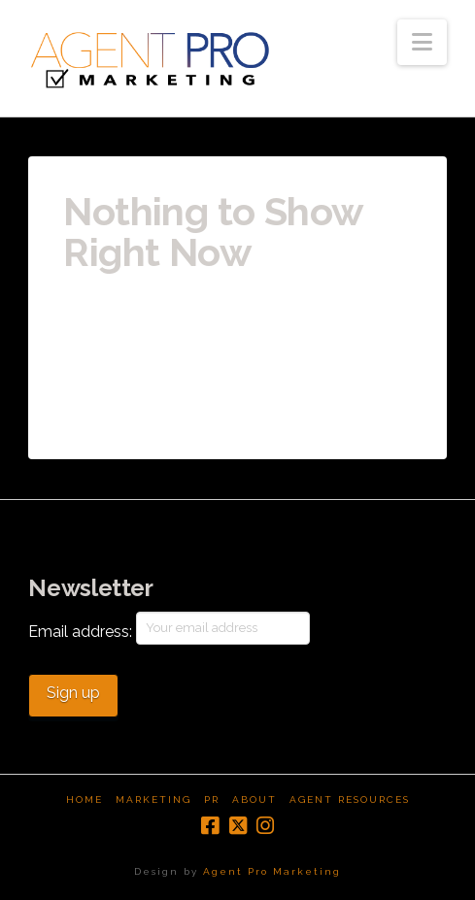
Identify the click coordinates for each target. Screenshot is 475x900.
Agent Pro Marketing (272, 871)
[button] (422, 42)
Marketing (153, 799)
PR (212, 799)
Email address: (169, 628)
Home (84, 799)
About (254, 799)
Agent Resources (349, 799)
